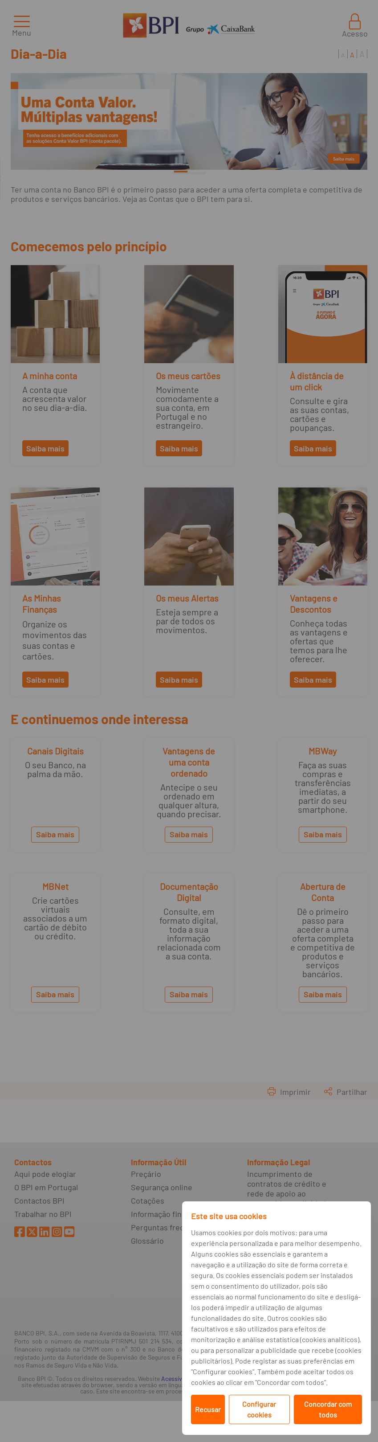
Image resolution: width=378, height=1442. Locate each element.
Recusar (208, 1409)
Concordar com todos (328, 1409)
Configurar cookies (259, 1409)
